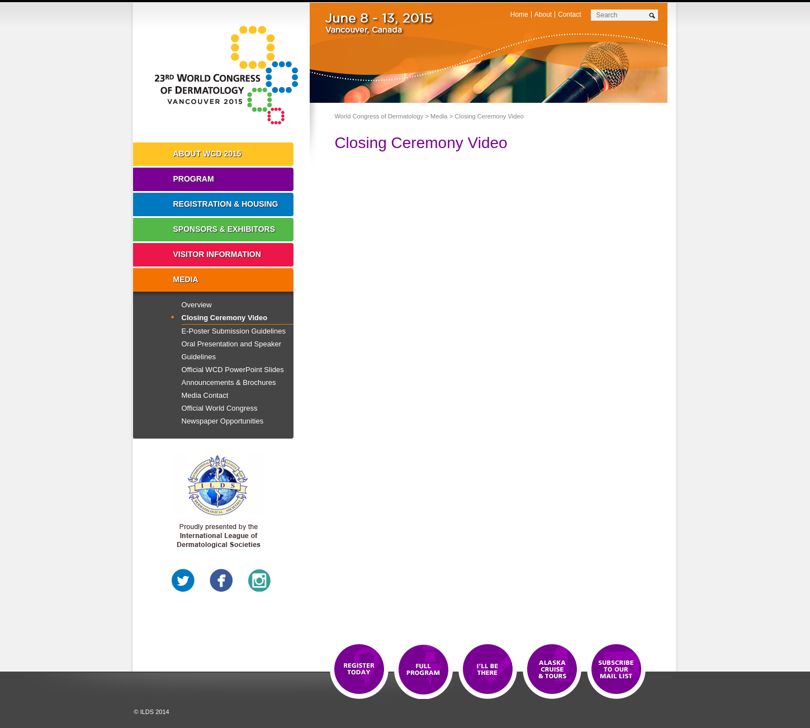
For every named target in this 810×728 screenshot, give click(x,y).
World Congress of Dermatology (230, 75)
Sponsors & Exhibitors (224, 229)
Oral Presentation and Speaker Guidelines (232, 350)
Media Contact (205, 395)
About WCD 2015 (207, 153)
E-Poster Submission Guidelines (234, 331)
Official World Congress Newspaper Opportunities (223, 414)
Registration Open (359, 670)
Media (438, 116)
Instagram (259, 580)
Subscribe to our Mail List (616, 670)
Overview (197, 305)
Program (193, 178)
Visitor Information (217, 254)
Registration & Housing (225, 203)
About (543, 14)
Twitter (183, 580)
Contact (569, 14)
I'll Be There (487, 670)
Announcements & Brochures (229, 382)
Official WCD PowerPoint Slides (233, 369)
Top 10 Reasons (423, 670)
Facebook (221, 580)
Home (519, 14)
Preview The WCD (552, 670)
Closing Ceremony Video (225, 317)
